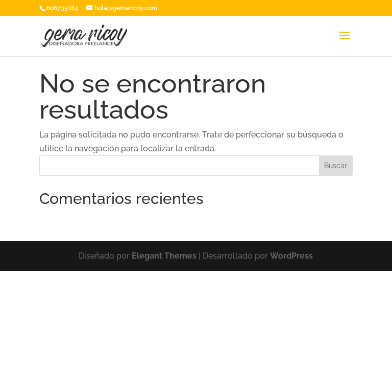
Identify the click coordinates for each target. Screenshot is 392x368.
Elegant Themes (164, 256)
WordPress (291, 256)
